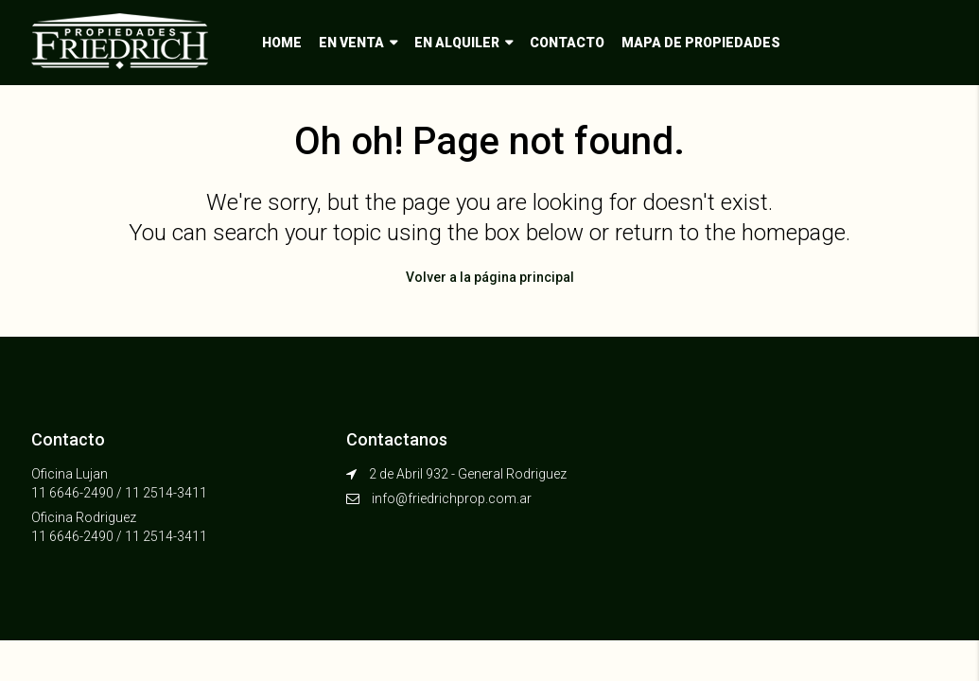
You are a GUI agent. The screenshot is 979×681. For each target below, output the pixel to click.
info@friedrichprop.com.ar (452, 498)
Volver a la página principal (490, 277)
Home (282, 42)
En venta (351, 42)
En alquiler (456, 42)
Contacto (567, 42)
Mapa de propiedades (700, 42)
